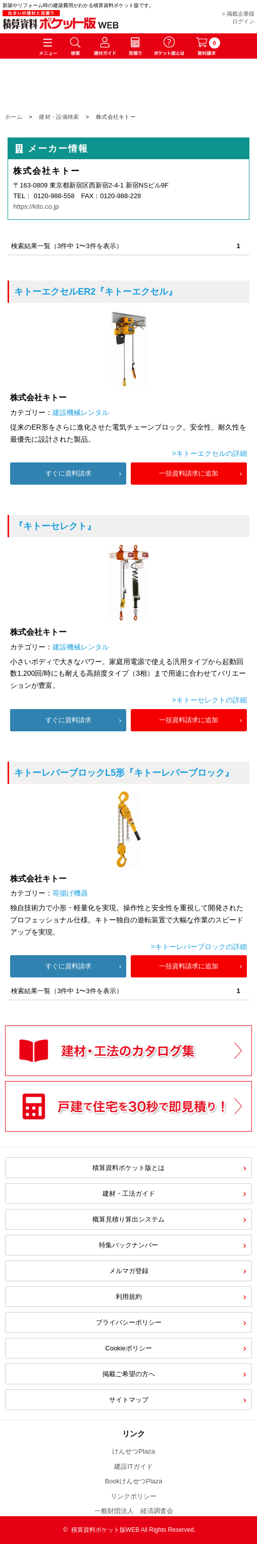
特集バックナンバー (128, 1245)
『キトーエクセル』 (95, 292)
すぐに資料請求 (68, 473)
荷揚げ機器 (70, 893)
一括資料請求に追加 (188, 473)
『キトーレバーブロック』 (124, 773)
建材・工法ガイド (128, 1193)
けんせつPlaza (133, 1451)
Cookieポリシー (128, 1348)
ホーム (13, 117)
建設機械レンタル (81, 412)
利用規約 (129, 1296)
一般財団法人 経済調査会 (133, 1511)
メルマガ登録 (128, 1271)
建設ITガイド (133, 1466)
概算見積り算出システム (128, 1219)
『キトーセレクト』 (55, 526)
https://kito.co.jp (36, 206)
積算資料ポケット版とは (128, 1168)
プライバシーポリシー (129, 1322)
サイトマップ (128, 1399)
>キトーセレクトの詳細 (209, 700)
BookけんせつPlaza (133, 1481)
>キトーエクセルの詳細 (209, 453)
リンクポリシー (134, 1496)
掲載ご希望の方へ (128, 1374)
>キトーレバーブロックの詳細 (199, 947)
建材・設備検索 (59, 117)
